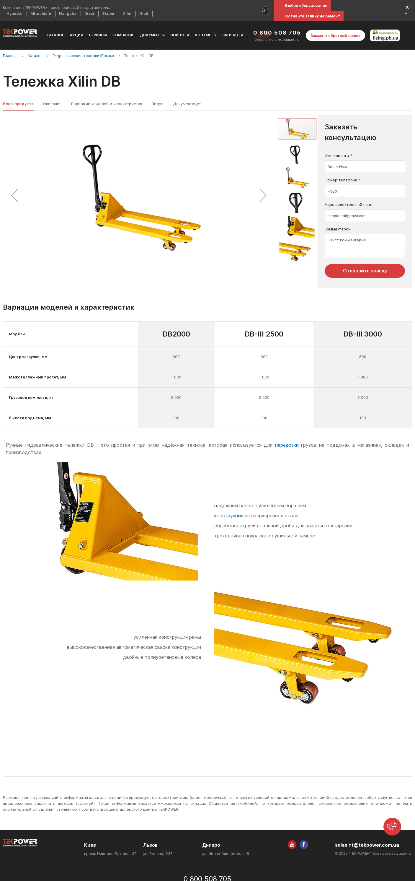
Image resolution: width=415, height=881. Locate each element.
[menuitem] (55, 35)
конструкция (228, 515)
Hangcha (67, 13)
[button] (409, 10)
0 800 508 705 (277, 33)
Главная (10, 55)
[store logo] (20, 33)
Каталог (35, 55)
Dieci (89, 13)
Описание (52, 103)
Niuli (143, 13)
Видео (158, 103)
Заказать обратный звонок (335, 35)
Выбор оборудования (306, 5)
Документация (187, 103)
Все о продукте (18, 103)
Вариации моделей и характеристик (106, 103)
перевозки (287, 445)
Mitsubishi (40, 13)
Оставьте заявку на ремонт (312, 16)
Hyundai (14, 13)
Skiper (108, 13)
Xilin (127, 13)
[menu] (145, 35)
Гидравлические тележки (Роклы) (84, 55)
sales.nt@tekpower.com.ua (367, 845)
